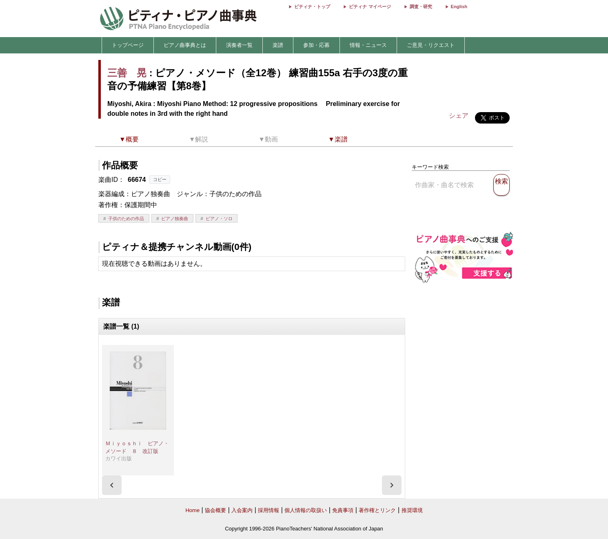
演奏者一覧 (239, 45)
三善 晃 (126, 72)
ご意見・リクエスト (431, 45)
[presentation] (112, 485)
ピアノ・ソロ (219, 218)
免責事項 (342, 510)
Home (192, 510)
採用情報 (268, 510)
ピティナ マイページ (370, 6)
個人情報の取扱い (305, 510)
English (459, 6)
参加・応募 (316, 45)
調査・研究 (421, 6)
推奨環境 (412, 510)
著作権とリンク (377, 510)
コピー (159, 179)
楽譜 (278, 45)
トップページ (128, 45)
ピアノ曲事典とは (185, 45)
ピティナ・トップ (312, 6)
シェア (458, 115)
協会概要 (215, 510)
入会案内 (242, 510)
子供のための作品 (126, 218)
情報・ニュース (368, 45)
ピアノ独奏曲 (174, 218)
